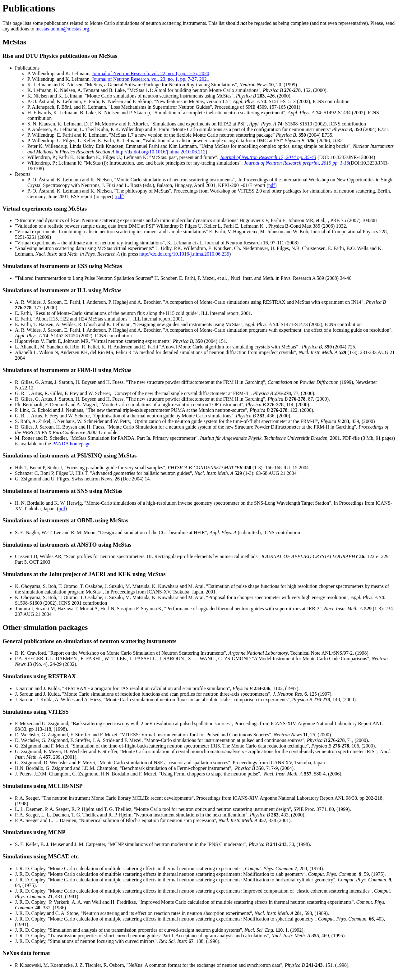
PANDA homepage (71, 443)
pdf (271, 185)
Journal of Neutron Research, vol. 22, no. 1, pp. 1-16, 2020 (150, 73)
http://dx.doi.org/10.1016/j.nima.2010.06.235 (184, 254)
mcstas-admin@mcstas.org (62, 28)
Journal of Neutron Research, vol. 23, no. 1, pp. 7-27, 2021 (150, 79)
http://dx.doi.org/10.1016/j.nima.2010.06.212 (161, 151)
